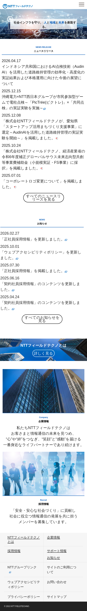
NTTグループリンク (22, 567)
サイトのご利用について (61, 569)
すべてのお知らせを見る (31, 319)
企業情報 (53, 537)
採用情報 (13, 551)
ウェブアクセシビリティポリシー (23, 584)
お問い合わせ (57, 582)
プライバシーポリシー (23, 597)
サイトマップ (57, 597)
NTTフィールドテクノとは (23, 539)
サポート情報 (57, 551)
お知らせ (53, 557)
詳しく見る (43, 353)
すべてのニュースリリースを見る (43, 197)
